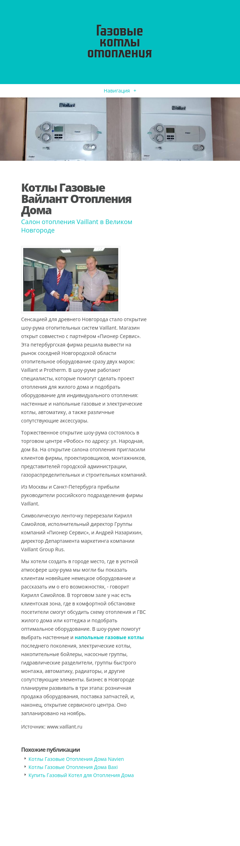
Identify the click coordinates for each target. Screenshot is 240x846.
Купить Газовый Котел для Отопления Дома (81, 775)
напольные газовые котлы (109, 637)
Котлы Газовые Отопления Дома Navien (76, 759)
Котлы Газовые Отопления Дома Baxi (73, 767)
